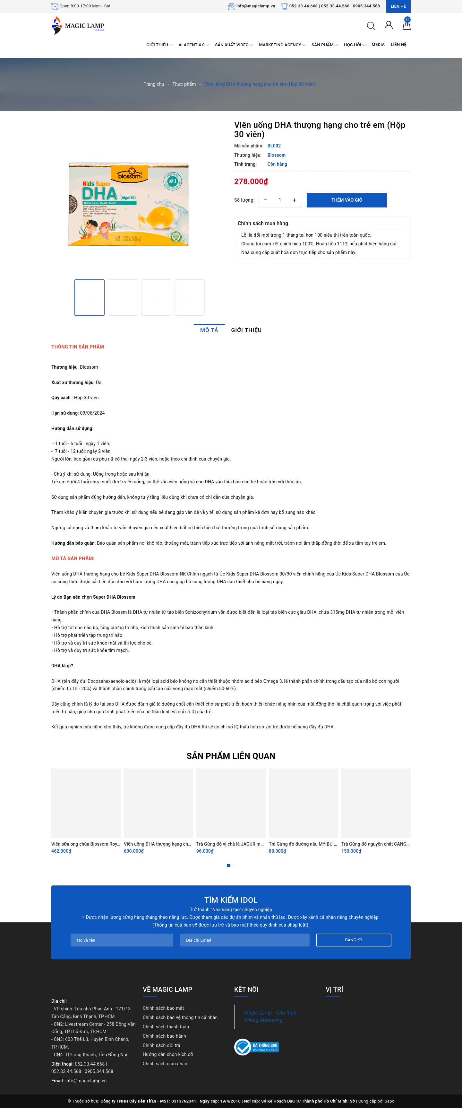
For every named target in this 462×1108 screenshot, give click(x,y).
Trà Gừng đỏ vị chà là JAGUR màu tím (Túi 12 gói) (247, 844)
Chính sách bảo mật (163, 1008)
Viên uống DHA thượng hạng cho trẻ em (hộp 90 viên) (178, 844)
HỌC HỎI (354, 45)
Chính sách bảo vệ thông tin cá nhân (180, 1017)
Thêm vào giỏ (346, 200)
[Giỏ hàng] (407, 25)
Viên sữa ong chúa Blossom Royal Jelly (91, 844)
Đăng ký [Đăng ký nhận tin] (353, 939)
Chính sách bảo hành (164, 1036)
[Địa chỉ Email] (245, 940)
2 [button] (233, 865)
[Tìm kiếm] (371, 25)
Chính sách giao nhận (165, 1063)
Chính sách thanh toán (166, 1026)
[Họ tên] (122, 940)
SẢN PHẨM (325, 45)
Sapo (390, 1101)
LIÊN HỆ (398, 44)
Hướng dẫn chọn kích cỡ (168, 1054)
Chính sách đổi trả (161, 1045)
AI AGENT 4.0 (193, 45)
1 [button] (228, 865)
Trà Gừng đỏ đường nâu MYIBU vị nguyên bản (315, 844)
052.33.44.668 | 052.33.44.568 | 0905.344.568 (334, 6)
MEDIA (378, 44)
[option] (139, 197)
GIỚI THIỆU (160, 45)
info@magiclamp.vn (255, 6)
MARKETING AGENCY (282, 45)
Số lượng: (244, 200)
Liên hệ (398, 6)
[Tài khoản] (389, 24)
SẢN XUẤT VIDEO (234, 45)
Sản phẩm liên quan (231, 756)
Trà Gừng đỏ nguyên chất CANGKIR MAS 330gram (392, 844)
